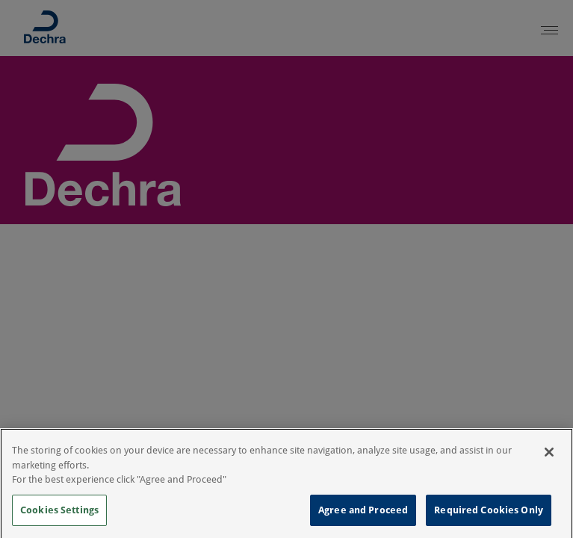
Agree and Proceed (363, 513)
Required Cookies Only (488, 513)
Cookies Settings (59, 513)
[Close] (549, 455)
